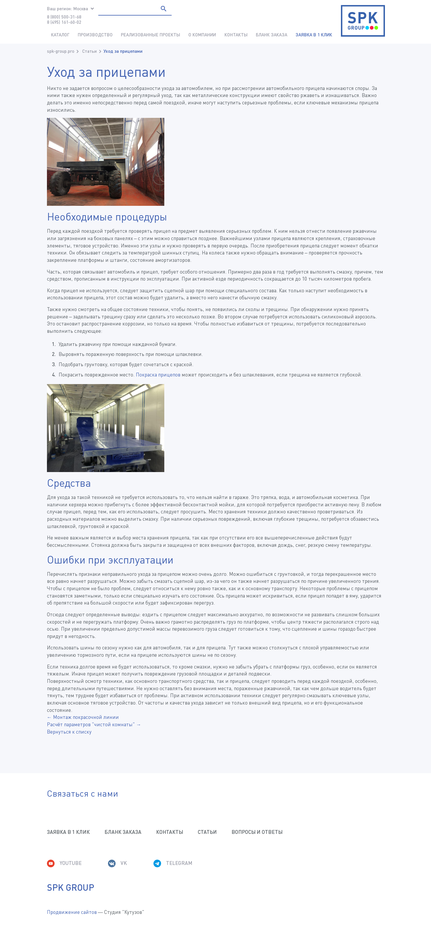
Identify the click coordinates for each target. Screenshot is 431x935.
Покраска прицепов (158, 374)
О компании (202, 34)
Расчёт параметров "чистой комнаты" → (94, 724)
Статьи (89, 51)
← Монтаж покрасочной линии (83, 717)
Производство (95, 34)
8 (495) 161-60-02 (64, 22)
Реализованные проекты (150, 34)
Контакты (236, 34)
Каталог (60, 34)
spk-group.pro (60, 51)
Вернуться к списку (69, 732)
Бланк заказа (271, 34)
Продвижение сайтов (72, 912)
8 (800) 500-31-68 (64, 16)
